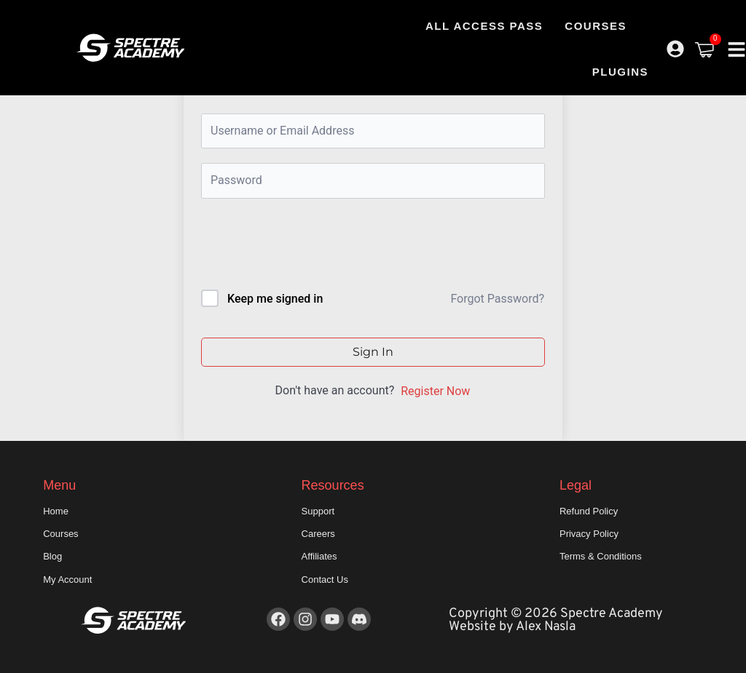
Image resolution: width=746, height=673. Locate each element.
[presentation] (299, 247)
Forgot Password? (497, 299)
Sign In (373, 352)
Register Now (435, 391)
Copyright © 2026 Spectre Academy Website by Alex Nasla (556, 620)
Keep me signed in (275, 299)
